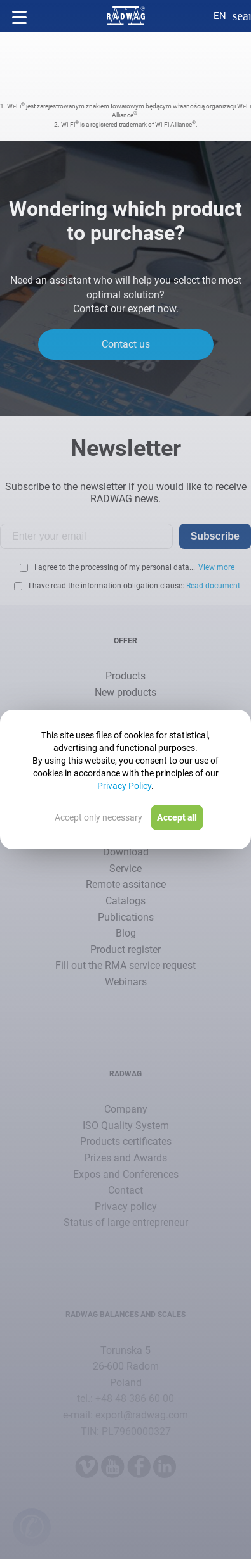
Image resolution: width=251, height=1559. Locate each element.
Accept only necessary (98, 817)
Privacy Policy (124, 786)
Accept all (177, 817)
